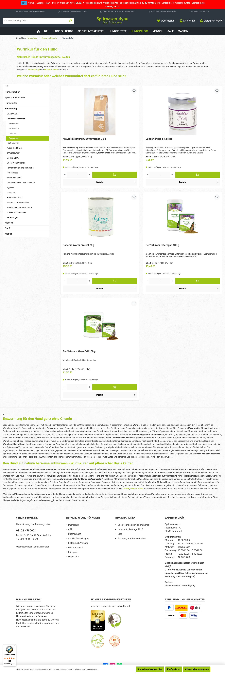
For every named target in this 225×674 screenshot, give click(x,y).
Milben (133, 489)
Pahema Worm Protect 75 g (78, 245)
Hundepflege (34, 69)
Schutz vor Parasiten (16, 119)
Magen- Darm (13, 158)
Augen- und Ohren (15, 148)
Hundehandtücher (15, 197)
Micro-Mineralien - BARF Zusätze (21, 183)
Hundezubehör (51, 69)
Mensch (9, 222)
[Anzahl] (77, 175)
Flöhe (140, 489)
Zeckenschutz (14, 124)
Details (116, 182)
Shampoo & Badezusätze (18, 202)
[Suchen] (70, 21)
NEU (7, 86)
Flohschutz (13, 133)
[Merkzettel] (165, 21)
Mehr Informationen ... (89, 669)
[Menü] (14, 646)
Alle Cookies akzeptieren (197, 669)
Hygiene (10, 188)
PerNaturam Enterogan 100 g (162, 245)
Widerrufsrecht (75, 548)
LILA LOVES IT (13, 114)
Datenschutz (74, 535)
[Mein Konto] (187, 21)
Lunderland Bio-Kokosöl (159, 138)
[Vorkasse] (171, 616)
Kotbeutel (11, 192)
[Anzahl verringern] (65, 175)
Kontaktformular (40, 547)
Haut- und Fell (13, 143)
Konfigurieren (173, 669)
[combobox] (35, 21)
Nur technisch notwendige (149, 669)
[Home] (38, 31)
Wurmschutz (13, 138)
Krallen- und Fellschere (16, 212)
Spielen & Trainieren (15, 97)
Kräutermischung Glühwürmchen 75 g (84, 138)
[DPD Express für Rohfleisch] (195, 608)
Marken (8, 233)
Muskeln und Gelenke (16, 163)
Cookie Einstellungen (78, 539)
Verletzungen (12, 217)
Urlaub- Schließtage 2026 (130, 530)
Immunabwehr (13, 153)
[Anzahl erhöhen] (89, 175)
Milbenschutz (14, 128)
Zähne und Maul (14, 178)
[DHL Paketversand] (181, 608)
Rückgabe (73, 553)
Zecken (125, 489)
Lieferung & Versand (78, 544)
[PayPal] (169, 608)
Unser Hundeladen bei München (133, 526)
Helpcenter (73, 557)
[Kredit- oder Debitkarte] (188, 616)
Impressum (73, 526)
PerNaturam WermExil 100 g (79, 351)
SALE (7, 228)
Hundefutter (11, 103)
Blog (120, 535)
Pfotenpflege (12, 173)
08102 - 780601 (26, 531)
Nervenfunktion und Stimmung (20, 168)
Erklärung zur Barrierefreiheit (132, 539)
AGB (70, 530)
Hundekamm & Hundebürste (19, 207)
